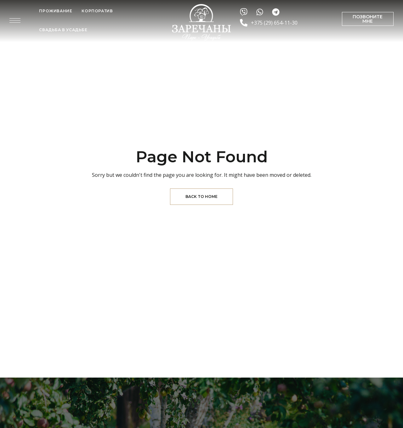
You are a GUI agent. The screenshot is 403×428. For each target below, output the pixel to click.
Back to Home (201, 196)
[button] (368, 19)
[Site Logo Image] (201, 22)
